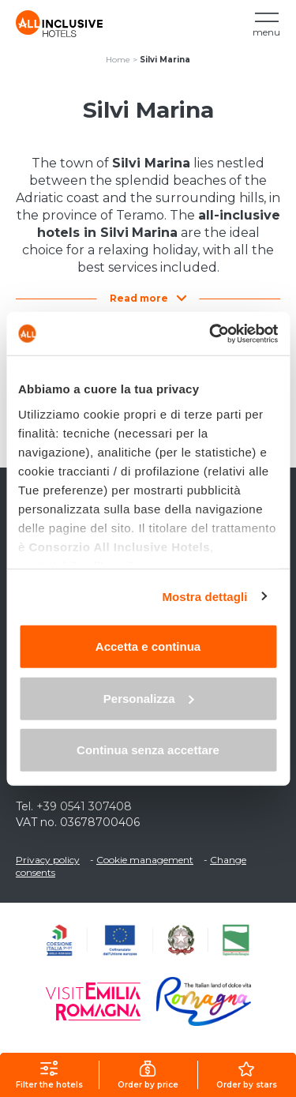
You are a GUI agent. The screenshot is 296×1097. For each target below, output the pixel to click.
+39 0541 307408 (84, 806)
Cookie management (144, 860)
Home (118, 59)
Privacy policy (48, 860)
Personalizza (148, 697)
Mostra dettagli (204, 596)
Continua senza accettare (148, 750)
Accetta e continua (148, 646)
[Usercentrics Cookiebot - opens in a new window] (211, 333)
